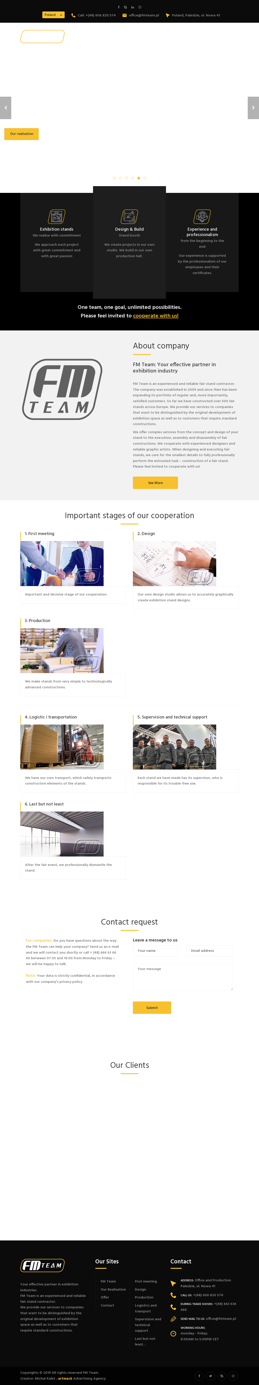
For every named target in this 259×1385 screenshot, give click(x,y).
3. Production (37, 620)
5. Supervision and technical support (172, 717)
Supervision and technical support (148, 1325)
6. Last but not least (44, 804)
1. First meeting (39, 533)
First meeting (146, 1282)
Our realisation (21, 134)
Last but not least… (145, 1342)
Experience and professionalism (202, 232)
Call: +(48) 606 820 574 (93, 15)
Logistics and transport (146, 1308)
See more (155, 483)
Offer (105, 1297)
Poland (50, 15)
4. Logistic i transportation (51, 717)
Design (140, 1290)
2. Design (146, 533)
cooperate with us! (156, 316)
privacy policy (70, 982)
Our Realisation (113, 1290)
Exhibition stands (56, 229)
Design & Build (129, 229)
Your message (183, 976)
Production (144, 1297)
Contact (107, 1306)
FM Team (108, 1282)
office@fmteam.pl (141, 15)
